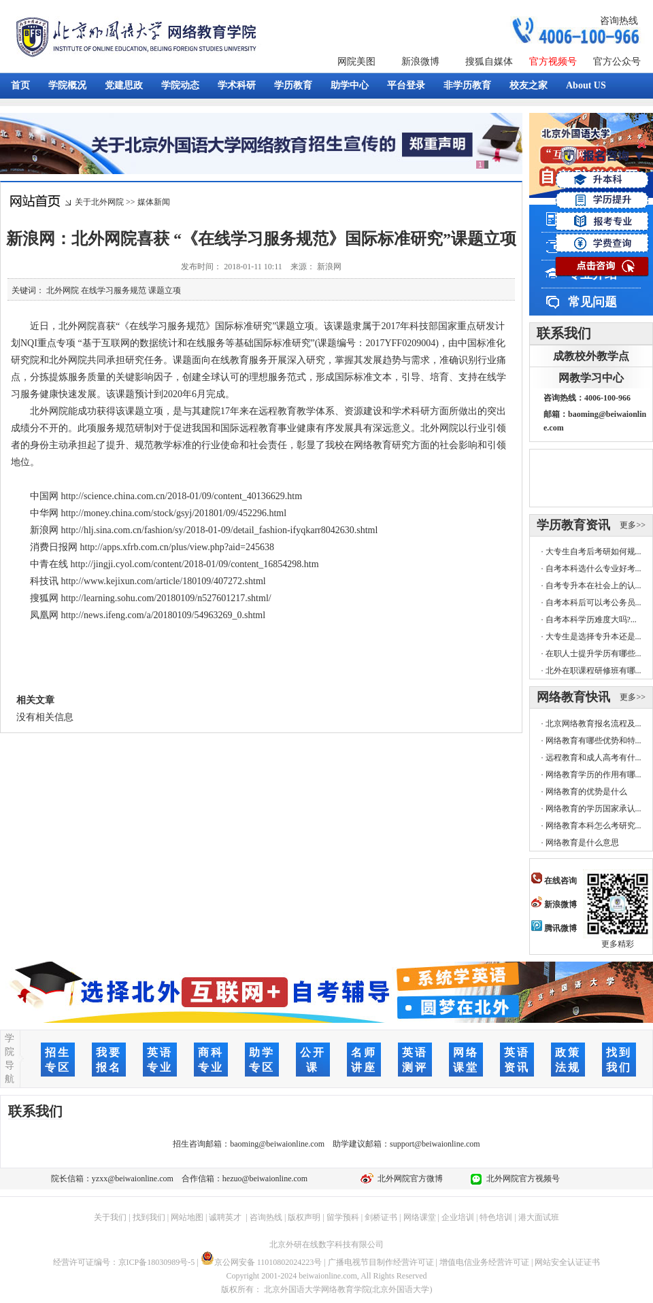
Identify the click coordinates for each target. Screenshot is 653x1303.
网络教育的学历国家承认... (593, 808)
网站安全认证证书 (567, 1262)
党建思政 (124, 85)
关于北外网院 (99, 202)
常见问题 (592, 302)
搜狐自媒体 (489, 61)
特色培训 (496, 1217)
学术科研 (237, 85)
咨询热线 (619, 21)
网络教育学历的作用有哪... (593, 774)
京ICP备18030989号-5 (156, 1262)
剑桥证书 (381, 1217)
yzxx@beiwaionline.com (132, 1178)
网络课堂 (419, 1217)
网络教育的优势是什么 (586, 791)
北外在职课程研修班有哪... (593, 670)
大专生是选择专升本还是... (593, 636)
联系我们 (564, 333)
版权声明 (304, 1217)
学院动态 (180, 85)
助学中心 (350, 85)
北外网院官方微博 (408, 1178)
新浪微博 (420, 61)
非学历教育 (467, 85)
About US (586, 85)
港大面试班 (538, 1217)
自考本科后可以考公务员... (593, 602)
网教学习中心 (591, 378)
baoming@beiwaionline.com (277, 1144)
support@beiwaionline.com (435, 1144)
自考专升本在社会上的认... (593, 585)
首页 (20, 85)
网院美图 (356, 61)
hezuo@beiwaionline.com (264, 1178)
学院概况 (67, 85)
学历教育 (293, 85)
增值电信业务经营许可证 (484, 1262)
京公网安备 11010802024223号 (261, 1262)
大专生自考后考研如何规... (593, 551)
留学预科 (342, 1217)
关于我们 (110, 1217)
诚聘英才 (225, 1217)
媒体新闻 (153, 202)
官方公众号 (617, 61)
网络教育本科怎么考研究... (593, 825)
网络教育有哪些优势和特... (593, 740)
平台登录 (406, 85)
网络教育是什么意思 (582, 842)
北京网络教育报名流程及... (593, 723)
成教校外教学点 (591, 356)
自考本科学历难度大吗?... (591, 619)
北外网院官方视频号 (521, 1178)
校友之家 (528, 85)
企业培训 (457, 1217)
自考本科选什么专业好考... (593, 568)
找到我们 (149, 1217)
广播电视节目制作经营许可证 (381, 1262)
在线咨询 (554, 880)
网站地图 (187, 1217)
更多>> (633, 525)
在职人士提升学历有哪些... (593, 653)
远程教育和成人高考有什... (593, 757)
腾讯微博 (554, 928)
